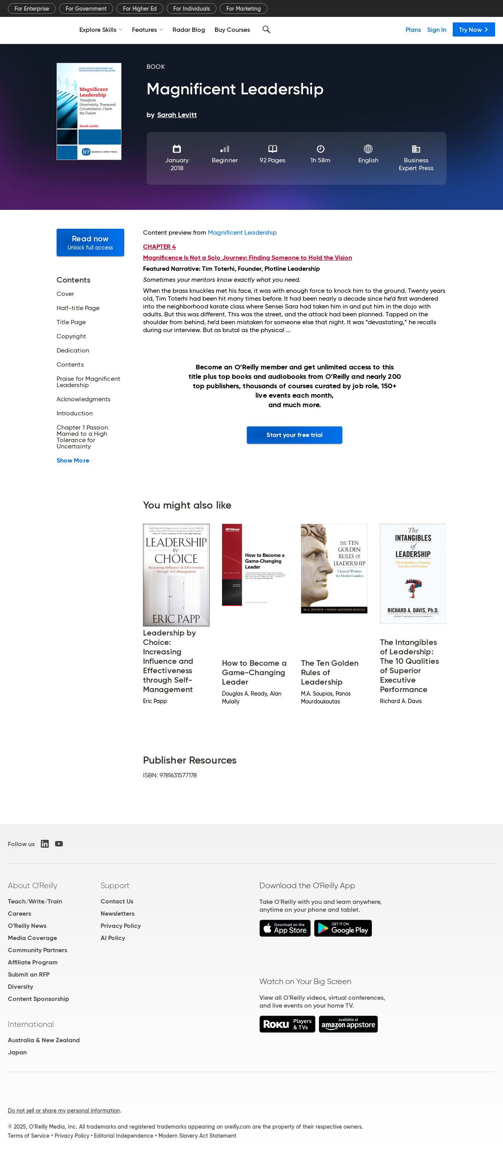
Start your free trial (294, 435)
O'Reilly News (27, 926)
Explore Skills (101, 29)
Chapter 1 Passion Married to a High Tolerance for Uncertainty (82, 437)
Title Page (71, 322)
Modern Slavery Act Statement (197, 1135)
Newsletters (117, 913)
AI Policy (113, 938)
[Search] (266, 29)
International (31, 1024)
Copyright (71, 336)
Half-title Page (78, 308)
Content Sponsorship (38, 999)
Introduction (75, 413)
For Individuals (191, 8)
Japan (17, 1052)
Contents (70, 365)
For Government (86, 8)
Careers (19, 913)
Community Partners (37, 950)
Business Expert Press (416, 164)
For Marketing (243, 8)
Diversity (20, 986)
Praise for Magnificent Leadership (88, 382)
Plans (413, 29)
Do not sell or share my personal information (64, 1110)
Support (115, 885)
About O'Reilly (32, 885)
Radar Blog (189, 29)
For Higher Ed (140, 8)
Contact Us (117, 901)
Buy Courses (232, 29)
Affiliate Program (33, 962)
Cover (65, 294)
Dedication (73, 350)
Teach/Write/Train (35, 901)
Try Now (474, 29)
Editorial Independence (123, 1135)
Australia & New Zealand (44, 1040)
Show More (73, 460)
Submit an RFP (29, 974)
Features (147, 29)
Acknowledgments (83, 399)
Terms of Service (29, 1135)
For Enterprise (32, 8)
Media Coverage (32, 938)
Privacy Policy (121, 926)
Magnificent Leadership (242, 232)
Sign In (436, 29)
